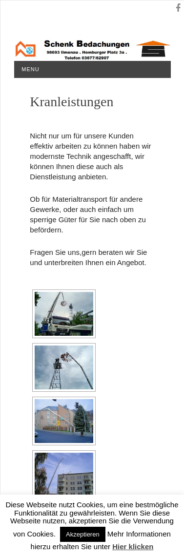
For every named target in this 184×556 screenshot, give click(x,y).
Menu (30, 69)
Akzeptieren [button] (83, 534)
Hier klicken (132, 546)
